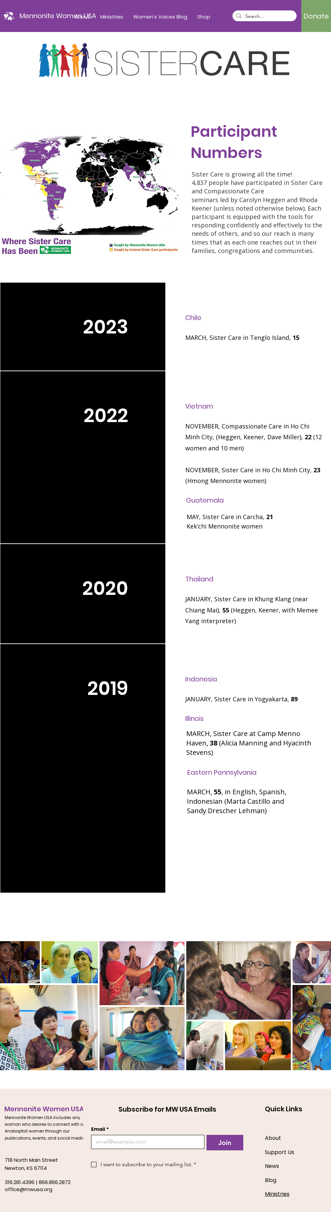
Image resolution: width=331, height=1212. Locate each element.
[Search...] (263, 16)
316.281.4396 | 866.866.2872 (38, 1182)
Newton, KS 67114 (26, 1168)
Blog (270, 1180)
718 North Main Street (31, 1159)
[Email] (145, 1142)
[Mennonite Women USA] (58, 16)
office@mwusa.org (28, 1189)
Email (100, 1129)
